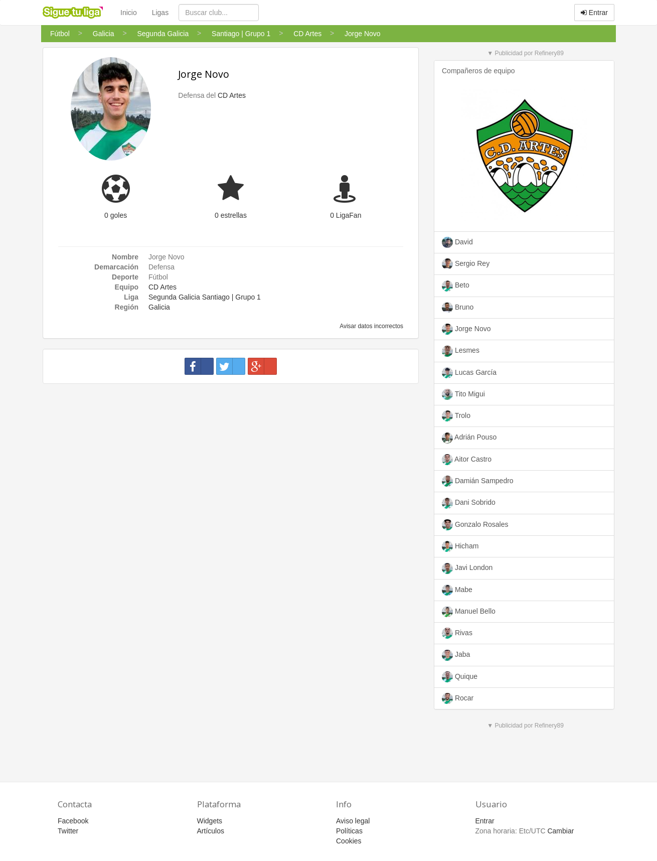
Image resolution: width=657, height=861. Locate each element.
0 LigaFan (345, 215)
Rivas (457, 633)
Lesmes (460, 351)
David (457, 242)
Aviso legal (353, 821)
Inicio (128, 13)
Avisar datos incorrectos (371, 326)
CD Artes (232, 95)
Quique (459, 676)
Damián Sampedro (478, 481)
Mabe (457, 590)
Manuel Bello (469, 611)
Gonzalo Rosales (475, 524)
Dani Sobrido (469, 503)
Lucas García (469, 372)
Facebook (73, 821)
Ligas (160, 13)
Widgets (210, 821)
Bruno (457, 307)
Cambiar (560, 831)
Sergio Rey (465, 263)
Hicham (460, 546)
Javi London (467, 568)
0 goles (115, 215)
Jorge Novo (203, 74)
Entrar (594, 13)
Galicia (159, 307)
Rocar (457, 698)
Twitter (68, 831)
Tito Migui (463, 394)
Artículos (210, 831)
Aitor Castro (466, 459)
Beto (455, 286)
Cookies (349, 841)
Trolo (456, 415)
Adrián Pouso (469, 438)
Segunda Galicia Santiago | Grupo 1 (204, 297)
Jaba (456, 655)
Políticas (349, 831)
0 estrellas (231, 215)
